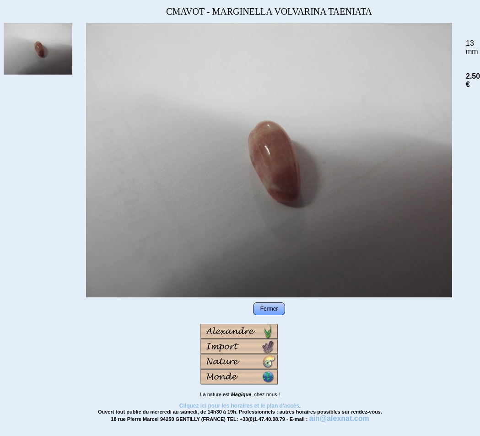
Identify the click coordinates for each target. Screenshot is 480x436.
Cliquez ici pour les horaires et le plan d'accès (239, 406)
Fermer (269, 309)
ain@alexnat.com (339, 418)
